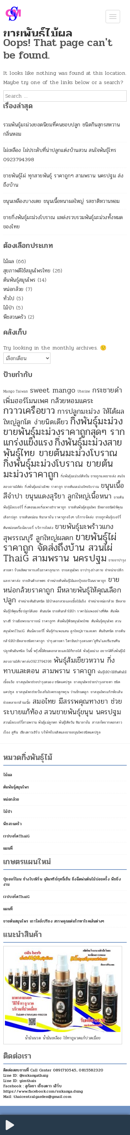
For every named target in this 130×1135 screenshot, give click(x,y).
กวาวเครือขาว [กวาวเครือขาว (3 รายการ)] (29, 410)
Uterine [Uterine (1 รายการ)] (84, 391)
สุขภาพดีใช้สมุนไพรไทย (27, 270)
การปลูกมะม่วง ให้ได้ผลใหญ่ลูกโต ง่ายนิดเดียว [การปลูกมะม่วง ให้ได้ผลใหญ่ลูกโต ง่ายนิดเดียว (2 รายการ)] (63, 417)
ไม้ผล (8, 261)
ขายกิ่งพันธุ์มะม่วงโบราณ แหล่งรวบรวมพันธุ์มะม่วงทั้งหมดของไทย (63, 222)
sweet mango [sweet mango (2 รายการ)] (52, 390)
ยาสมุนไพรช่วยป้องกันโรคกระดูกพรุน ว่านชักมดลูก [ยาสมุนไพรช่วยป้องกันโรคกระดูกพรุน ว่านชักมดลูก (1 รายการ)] (52, 692)
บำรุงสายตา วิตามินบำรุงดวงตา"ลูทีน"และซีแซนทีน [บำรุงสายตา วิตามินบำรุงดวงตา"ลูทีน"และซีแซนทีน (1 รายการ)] (83, 641)
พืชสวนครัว (14, 317)
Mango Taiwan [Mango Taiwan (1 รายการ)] (15, 391)
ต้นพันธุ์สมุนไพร (19, 280)
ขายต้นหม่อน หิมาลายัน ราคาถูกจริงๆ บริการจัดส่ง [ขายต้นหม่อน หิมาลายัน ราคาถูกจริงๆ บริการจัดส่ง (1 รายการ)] (56, 517)
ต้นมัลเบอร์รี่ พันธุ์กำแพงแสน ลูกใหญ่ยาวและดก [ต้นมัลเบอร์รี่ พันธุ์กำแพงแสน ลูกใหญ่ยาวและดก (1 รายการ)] (62, 631)
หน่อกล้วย (13, 289)
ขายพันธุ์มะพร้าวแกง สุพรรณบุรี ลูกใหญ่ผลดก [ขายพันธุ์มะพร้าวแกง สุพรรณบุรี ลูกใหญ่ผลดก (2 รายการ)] (58, 532)
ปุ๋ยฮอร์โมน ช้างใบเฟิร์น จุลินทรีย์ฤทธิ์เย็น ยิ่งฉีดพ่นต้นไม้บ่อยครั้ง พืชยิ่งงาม (62, 881)
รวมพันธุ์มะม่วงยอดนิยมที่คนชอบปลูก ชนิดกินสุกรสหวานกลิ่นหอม (61, 129)
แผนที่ (8, 848)
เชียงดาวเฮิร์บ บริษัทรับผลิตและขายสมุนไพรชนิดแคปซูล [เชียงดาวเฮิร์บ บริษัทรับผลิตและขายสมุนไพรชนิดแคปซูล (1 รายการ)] (60, 732)
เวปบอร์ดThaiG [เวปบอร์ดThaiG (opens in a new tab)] (16, 836)
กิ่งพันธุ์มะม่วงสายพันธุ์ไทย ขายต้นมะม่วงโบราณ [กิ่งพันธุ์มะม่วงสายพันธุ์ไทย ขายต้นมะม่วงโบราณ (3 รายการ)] (62, 447)
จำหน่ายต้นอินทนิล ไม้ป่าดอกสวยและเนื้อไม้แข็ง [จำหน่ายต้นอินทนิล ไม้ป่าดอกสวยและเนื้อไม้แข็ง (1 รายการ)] (52, 601)
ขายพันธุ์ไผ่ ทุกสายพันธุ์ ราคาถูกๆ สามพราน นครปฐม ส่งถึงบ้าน (63, 180)
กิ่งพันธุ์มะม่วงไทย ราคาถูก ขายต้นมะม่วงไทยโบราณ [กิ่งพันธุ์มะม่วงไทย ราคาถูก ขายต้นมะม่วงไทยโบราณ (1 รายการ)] (62, 487)
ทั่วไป (9, 298)
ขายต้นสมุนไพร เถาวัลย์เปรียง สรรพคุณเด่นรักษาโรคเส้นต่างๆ (54, 921)
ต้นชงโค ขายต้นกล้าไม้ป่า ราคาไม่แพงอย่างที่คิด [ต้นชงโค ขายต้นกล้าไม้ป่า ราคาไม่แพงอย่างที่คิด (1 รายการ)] (74, 611)
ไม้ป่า (8, 308)
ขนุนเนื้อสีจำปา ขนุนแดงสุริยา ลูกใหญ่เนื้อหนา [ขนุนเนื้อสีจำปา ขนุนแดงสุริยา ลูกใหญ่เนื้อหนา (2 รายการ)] (63, 491)
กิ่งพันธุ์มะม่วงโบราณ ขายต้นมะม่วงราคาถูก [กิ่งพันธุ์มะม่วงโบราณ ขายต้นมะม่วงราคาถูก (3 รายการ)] (58, 469)
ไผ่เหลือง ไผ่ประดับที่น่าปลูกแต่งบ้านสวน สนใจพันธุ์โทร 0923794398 (59, 155)
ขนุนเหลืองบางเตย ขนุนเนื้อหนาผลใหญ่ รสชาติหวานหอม (61, 201)
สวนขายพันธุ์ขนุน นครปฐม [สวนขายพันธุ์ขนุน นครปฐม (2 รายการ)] (82, 712)
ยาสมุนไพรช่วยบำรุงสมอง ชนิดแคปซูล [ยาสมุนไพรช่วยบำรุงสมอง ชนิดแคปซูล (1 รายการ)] (44, 682)
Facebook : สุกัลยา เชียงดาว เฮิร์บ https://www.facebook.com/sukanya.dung (43, 1088)
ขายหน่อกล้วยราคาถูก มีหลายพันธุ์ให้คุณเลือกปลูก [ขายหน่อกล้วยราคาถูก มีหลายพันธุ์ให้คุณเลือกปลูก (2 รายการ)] (62, 590)
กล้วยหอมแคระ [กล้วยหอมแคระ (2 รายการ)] (72, 400)
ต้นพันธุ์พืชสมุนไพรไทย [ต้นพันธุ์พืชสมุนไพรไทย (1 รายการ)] (73, 621)
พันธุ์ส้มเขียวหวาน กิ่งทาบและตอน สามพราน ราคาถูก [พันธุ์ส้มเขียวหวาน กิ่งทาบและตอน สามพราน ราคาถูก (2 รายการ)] (59, 666)
